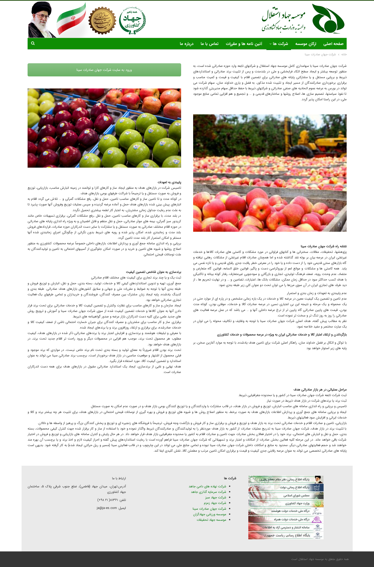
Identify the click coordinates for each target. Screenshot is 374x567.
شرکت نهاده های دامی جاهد (207, 486)
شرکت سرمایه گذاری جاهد (208, 492)
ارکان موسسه (305, 44)
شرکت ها (280, 44)
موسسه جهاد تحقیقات (211, 520)
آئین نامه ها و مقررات (244, 44)
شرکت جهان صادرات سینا (209, 508)
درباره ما (186, 44)
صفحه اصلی (333, 44)
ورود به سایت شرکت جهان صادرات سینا (104, 70)
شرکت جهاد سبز (215, 497)
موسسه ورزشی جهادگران (209, 514)
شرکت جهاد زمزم (215, 503)
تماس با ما (209, 44)
